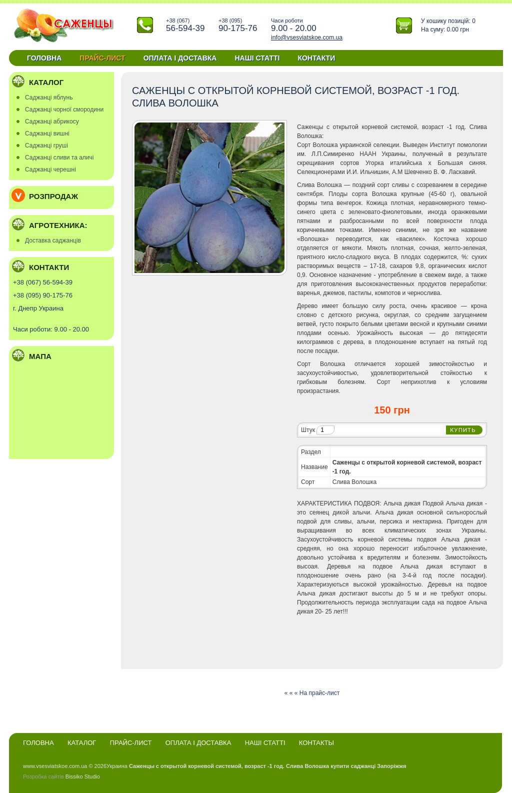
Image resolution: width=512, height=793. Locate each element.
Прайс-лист (102, 58)
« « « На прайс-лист (312, 693)
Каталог (82, 742)
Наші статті (257, 58)
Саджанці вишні (47, 133)
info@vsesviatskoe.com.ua (306, 37)
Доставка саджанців (53, 240)
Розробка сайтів (43, 777)
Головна (44, 58)
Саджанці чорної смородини (64, 109)
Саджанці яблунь (48, 97)
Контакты (316, 742)
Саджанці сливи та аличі (59, 157)
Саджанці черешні (50, 169)
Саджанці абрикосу (52, 121)
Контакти (316, 58)
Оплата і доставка (180, 58)
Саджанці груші (46, 145)
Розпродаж (53, 196)
